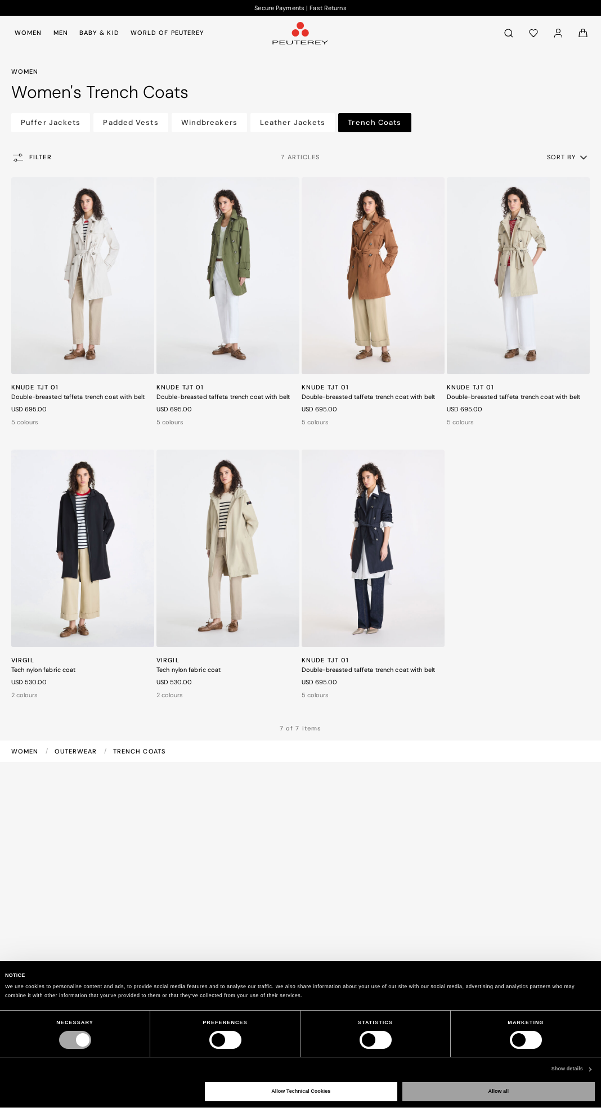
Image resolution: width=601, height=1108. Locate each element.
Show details (567, 1068)
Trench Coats (374, 122)
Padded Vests (130, 122)
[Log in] (558, 32)
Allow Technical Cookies (300, 1091)
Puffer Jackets (50, 122)
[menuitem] (30, 33)
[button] (568, 157)
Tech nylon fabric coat (43, 670)
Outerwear (77, 751)
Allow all (498, 1091)
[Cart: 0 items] (583, 32)
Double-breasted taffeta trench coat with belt (78, 397)
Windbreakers (209, 122)
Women (26, 751)
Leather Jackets (293, 122)
